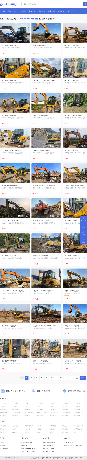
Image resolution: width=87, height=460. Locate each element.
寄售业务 (24, 445)
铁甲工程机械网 (29, 426)
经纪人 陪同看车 (48, 445)
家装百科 (2, 432)
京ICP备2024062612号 (45, 458)
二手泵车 (52, 403)
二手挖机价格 (78, 429)
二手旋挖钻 (77, 403)
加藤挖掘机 (40, 415)
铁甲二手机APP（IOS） (28, 451)
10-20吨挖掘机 (16, 412)
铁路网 (14, 429)
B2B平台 (14, 432)
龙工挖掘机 (28, 415)
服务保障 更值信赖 (48, 451)
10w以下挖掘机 (54, 412)
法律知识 (52, 429)
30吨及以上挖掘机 (42, 412)
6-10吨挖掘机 (3, 412)
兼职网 (39, 432)
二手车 (39, 426)
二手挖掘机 (3, 403)
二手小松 (2, 406)
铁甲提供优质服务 (26, 442)
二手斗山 (52, 406)
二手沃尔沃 (77, 406)
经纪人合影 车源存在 (49, 442)
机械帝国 (27, 429)
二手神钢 (14, 406)
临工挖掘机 (3, 415)
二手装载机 (15, 403)
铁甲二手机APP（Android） (29, 448)
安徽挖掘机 (65, 409)
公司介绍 (2, 442)
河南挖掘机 (3, 409)
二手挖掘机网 (65, 432)
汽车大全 (64, 426)
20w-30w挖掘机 (78, 412)
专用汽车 (2, 429)
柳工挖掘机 (15, 415)
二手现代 (64, 406)
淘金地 (26, 432)
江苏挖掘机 (28, 409)
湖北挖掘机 (40, 409)
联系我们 (2, 445)
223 (61, 378)
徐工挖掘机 (53, 415)
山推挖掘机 (77, 415)
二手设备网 (3, 426)
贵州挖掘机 (77, 409)
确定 (82, 378)
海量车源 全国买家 (48, 448)
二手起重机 (65, 403)
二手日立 (39, 406)
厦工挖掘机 (65, 415)
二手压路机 (40, 403)
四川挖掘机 (15, 409)
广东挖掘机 (53, 409)
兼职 (75, 432)
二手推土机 (28, 403)
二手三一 (27, 406)
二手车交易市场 (78, 426)
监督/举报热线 (4, 448)
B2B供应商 (53, 426)
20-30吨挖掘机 (29, 412)
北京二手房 (15, 426)
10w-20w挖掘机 (66, 412)
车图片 (39, 429)
